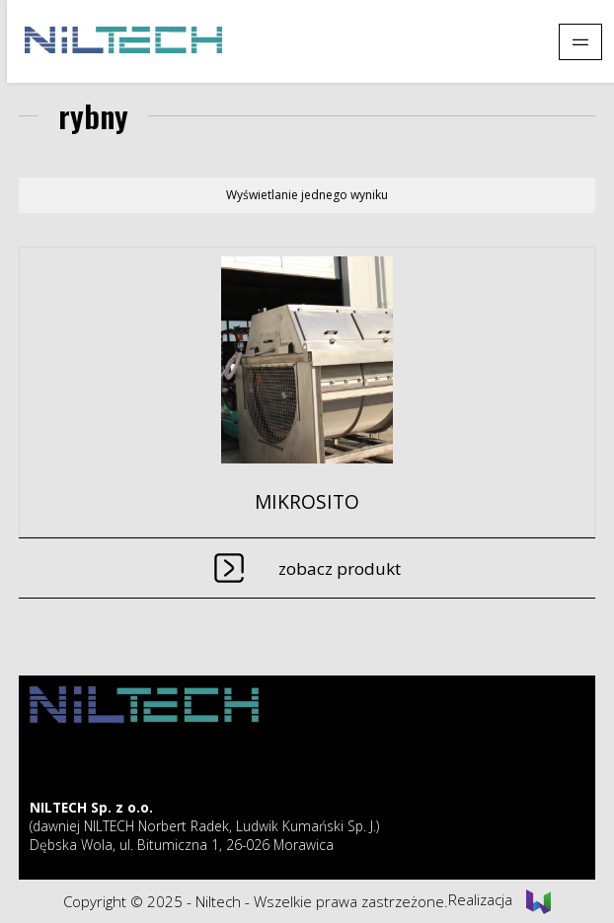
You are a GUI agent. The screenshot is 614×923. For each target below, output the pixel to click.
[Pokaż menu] (580, 42)
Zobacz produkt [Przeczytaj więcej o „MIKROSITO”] (339, 568)
